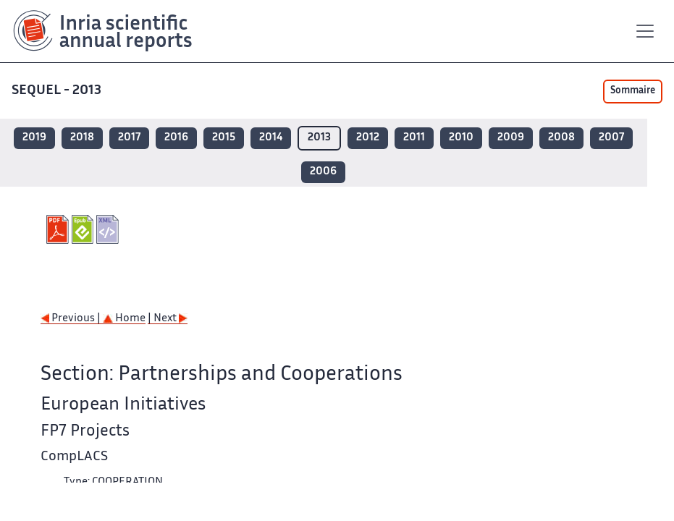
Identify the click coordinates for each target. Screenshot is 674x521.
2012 (367, 138)
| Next (168, 318)
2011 (414, 138)
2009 (510, 138)
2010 (461, 138)
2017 (129, 138)
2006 (323, 172)
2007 (611, 138)
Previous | (72, 318)
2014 (270, 138)
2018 (82, 138)
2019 (34, 138)
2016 (176, 138)
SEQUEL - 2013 (58, 91)
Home (124, 318)
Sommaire (632, 91)
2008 (561, 138)
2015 (223, 138)
